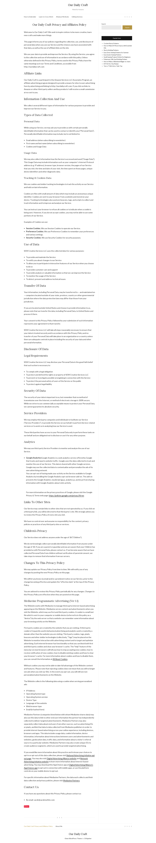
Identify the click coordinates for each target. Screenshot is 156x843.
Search (104, 24)
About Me (59, 826)
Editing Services (77, 17)
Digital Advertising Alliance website (61, 758)
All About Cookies (60, 659)
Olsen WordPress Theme (73, 838)
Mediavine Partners (71, 780)
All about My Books (62, 17)
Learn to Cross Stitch (46, 17)
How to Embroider (30, 17)
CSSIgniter (87, 838)
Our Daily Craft (78, 5)
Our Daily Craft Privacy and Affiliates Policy (38, 826)
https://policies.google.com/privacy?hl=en (66, 495)
